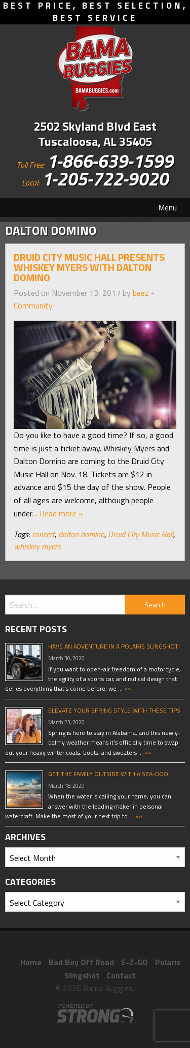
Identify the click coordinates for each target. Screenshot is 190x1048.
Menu (167, 207)
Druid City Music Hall (140, 534)
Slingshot (81, 975)
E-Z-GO (134, 962)
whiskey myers (37, 546)
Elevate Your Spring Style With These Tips (114, 710)
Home (31, 962)
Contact (121, 975)
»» (127, 688)
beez (141, 293)
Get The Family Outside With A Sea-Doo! (109, 774)
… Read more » (57, 513)
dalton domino (81, 534)
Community (33, 305)
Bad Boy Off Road (81, 962)
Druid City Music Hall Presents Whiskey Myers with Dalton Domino (89, 267)
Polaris (167, 962)
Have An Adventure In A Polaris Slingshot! (114, 646)
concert (43, 534)
